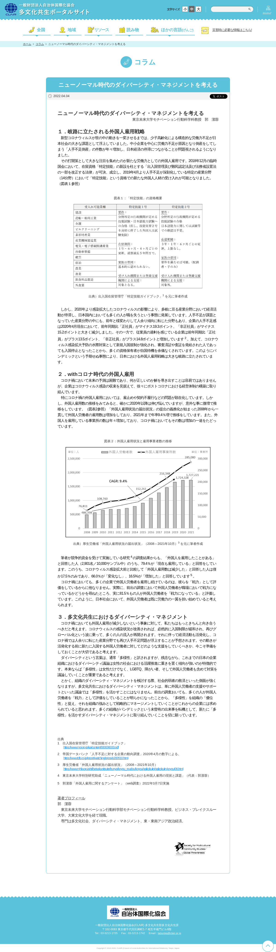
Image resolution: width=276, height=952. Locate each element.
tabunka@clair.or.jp (169, 933)
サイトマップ (267, 13)
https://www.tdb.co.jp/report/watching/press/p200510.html (95, 758)
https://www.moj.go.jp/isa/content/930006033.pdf (90, 747)
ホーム (27, 44)
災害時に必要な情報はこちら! (232, 30)
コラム (40, 44)
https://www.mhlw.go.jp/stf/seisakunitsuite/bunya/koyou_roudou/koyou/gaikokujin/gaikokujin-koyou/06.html (123, 769)
